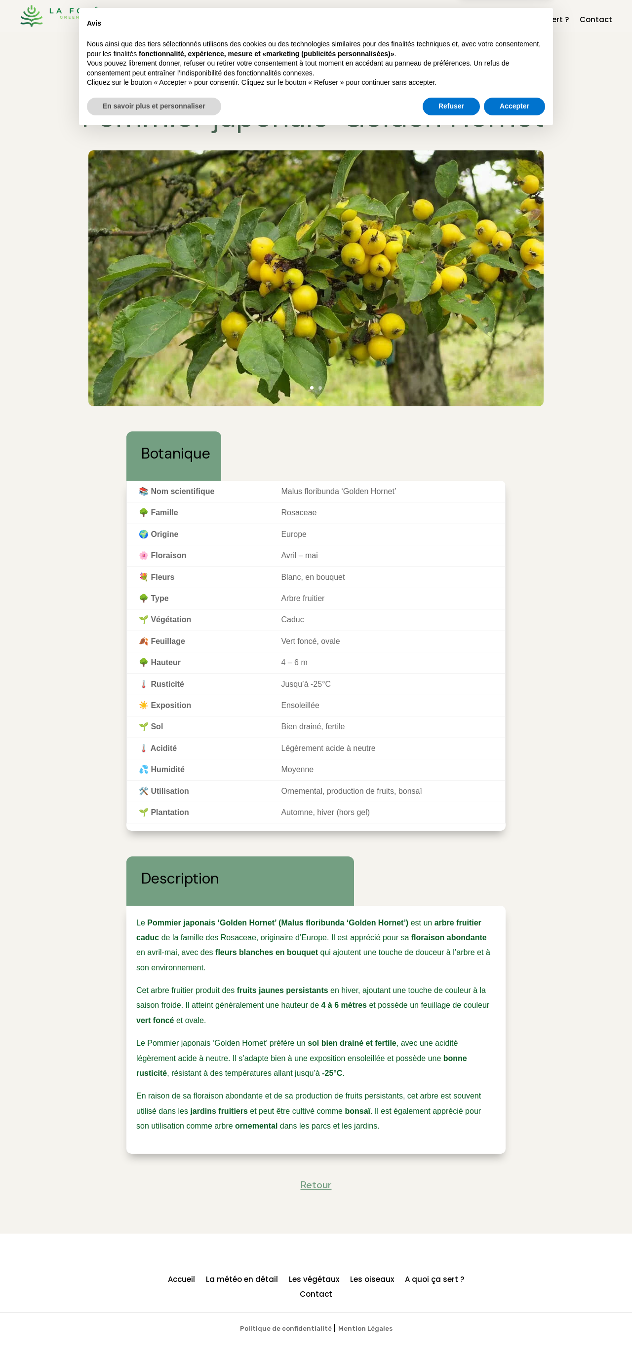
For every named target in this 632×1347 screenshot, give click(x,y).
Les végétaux (419, 20)
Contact (596, 20)
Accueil (286, 20)
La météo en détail (347, 20)
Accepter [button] (514, 1320)
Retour (316, 79)
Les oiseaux (477, 20)
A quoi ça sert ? (539, 20)
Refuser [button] (451, 1320)
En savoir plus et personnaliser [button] (154, 1320)
